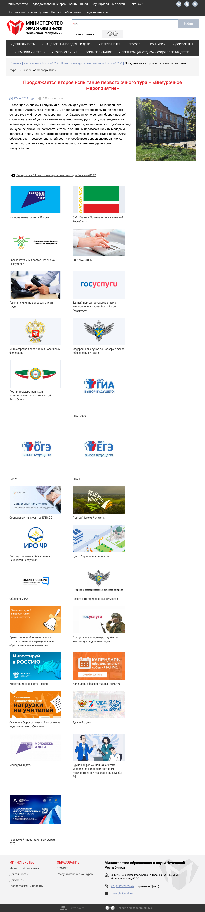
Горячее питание (99, 52)
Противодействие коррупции (28, 12)
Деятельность (24, 44)
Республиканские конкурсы (75, 874)
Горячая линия (65, 52)
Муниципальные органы (110, 4)
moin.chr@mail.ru (122, 893)
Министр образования (24, 868)
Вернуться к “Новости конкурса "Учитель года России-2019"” (56, 175)
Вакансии (136, 4)
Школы (85, 4)
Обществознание (95, 12)
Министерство (18, 4)
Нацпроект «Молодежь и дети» (68, 44)
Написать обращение (66, 12)
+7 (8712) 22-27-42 (122, 886)
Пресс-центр (110, 44)
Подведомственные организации (54, 4)
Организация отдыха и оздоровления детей (155, 52)
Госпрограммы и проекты (26, 886)
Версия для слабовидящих (134, 908)
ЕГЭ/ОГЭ (134, 44)
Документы (184, 44)
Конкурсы (157, 44)
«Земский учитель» (30, 52)
